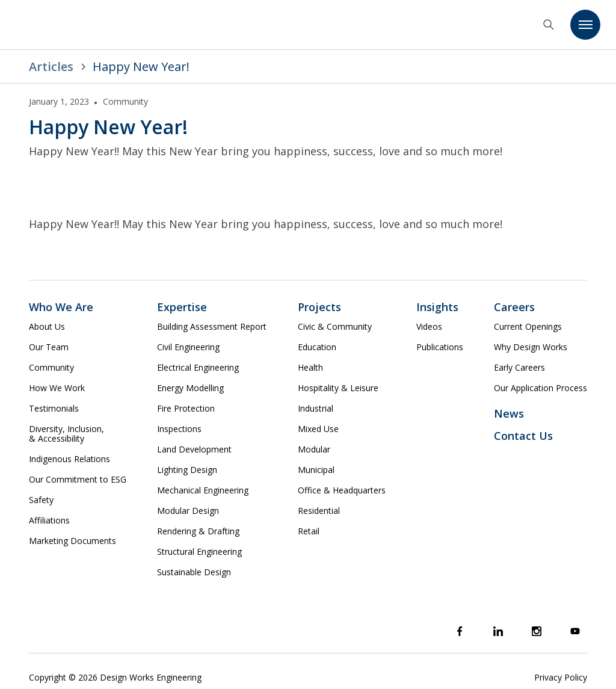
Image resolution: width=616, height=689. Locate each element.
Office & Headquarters (342, 490)
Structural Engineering (199, 552)
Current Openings (528, 327)
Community (51, 367)
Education (317, 347)
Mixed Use (318, 429)
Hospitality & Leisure (338, 388)
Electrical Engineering (198, 367)
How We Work (57, 388)
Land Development (194, 449)
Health (310, 367)
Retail (308, 531)
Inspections (179, 429)
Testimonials (54, 408)
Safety (41, 500)
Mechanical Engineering (202, 490)
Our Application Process (540, 388)
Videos (429, 327)
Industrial (315, 408)
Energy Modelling (190, 388)
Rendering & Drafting (198, 531)
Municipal (316, 470)
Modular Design (188, 511)
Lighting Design (187, 470)
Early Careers (519, 367)
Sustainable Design (194, 572)
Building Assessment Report (211, 327)
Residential (319, 511)
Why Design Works (530, 347)
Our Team (49, 347)
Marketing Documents (72, 541)
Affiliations (49, 520)
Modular (314, 449)
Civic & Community (335, 327)
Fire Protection (186, 408)
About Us (47, 327)
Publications (439, 347)
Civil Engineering (188, 347)
